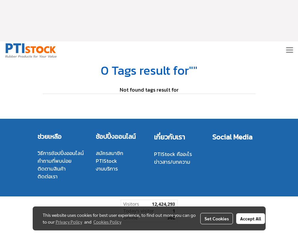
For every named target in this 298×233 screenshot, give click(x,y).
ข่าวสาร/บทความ (172, 162)
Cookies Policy (107, 222)
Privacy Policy (69, 222)
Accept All (250, 218)
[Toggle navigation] (289, 50)
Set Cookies (216, 218)
